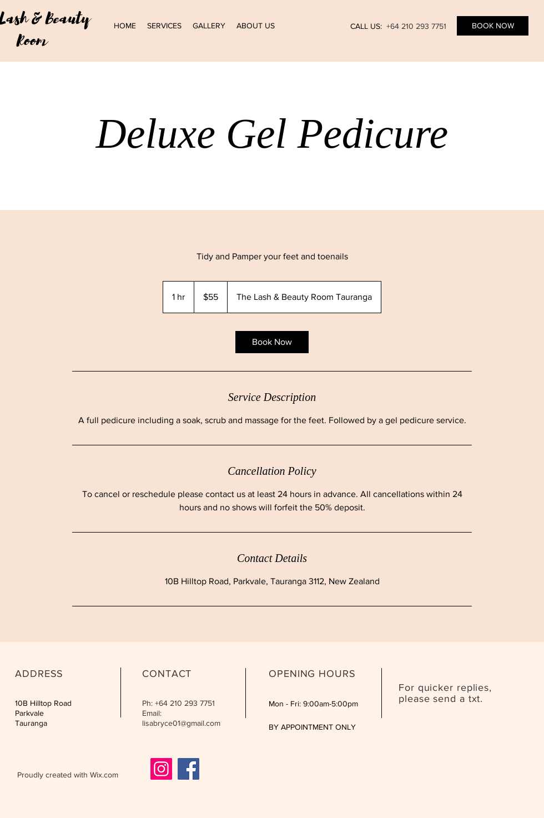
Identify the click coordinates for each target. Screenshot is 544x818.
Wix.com (104, 774)
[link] (272, 342)
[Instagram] (161, 769)
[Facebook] (188, 769)
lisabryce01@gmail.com (181, 723)
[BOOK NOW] (492, 26)
